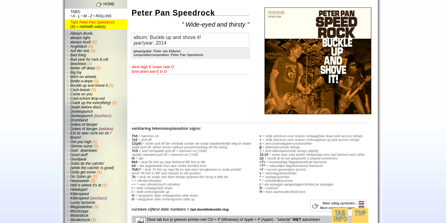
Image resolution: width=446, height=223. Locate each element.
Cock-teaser (80, 90)
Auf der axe (79, 51)
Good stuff (78, 155)
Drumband (79, 120)
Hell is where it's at (85, 185)
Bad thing (78, 55)
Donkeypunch (81, 111)
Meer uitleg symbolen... (343, 203)
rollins (104, 16)
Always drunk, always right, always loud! (82, 37)
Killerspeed (79, 194)
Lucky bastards (82, 202)
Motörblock (79, 215)
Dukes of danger (84, 124)
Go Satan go (80, 176)
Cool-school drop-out (87, 98)
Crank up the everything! (90, 103)
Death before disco (86, 107)
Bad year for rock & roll (89, 59)
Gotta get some (83, 172)
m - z (88, 16)
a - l (76, 16)
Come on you (81, 94)
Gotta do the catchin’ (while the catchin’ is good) (92, 165)
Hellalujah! (79, 189)
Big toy (76, 72)
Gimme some (81, 146)
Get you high (80, 142)
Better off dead (82, 68)
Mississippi (79, 211)
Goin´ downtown (83, 150)
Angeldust (78, 46)
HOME (109, 4)
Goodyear (78, 159)
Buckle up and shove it (89, 85)
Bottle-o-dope (81, 81)
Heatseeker (79, 181)
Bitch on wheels (83, 77)
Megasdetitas (81, 207)
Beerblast (78, 64)
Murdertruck (80, 220)
